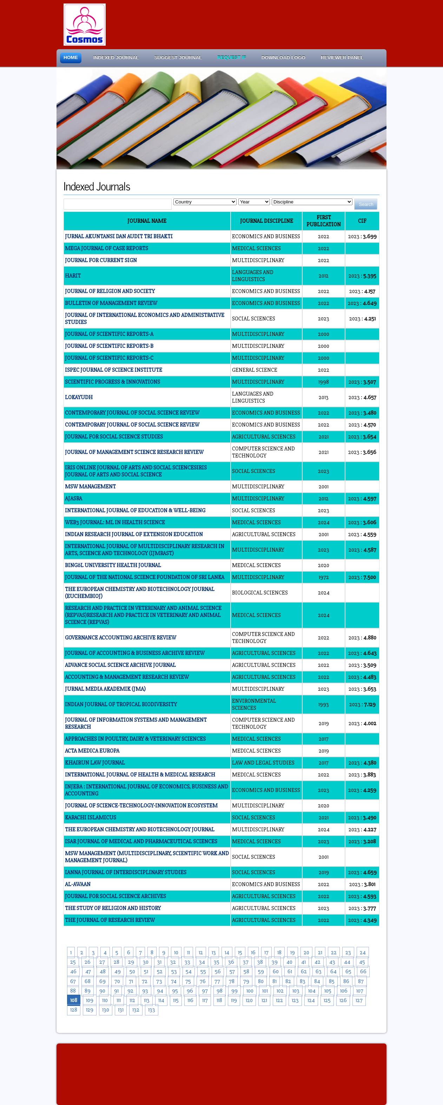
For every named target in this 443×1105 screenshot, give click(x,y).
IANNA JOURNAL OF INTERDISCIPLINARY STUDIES (125, 872)
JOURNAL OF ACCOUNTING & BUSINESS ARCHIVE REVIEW (135, 653)
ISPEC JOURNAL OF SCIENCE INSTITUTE (113, 369)
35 (216, 962)
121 (264, 1000)
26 (88, 962)
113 (147, 1000)
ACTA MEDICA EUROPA (92, 750)
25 (73, 962)
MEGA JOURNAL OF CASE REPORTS (106, 248)
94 (160, 990)
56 (218, 971)
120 (249, 1000)
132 (135, 1009)
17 (266, 952)
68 (88, 981)
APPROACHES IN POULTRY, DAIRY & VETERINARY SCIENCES (135, 738)
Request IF (231, 57)
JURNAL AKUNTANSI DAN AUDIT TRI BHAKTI (119, 236)
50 (132, 971)
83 (302, 981)
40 (289, 962)
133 (151, 1009)
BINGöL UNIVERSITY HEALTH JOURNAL (113, 565)
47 (88, 971)
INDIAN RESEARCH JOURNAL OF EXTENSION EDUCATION (134, 534)
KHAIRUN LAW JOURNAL (95, 762)
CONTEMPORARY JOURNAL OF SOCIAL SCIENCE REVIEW (132, 412)
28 (116, 962)
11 (188, 952)
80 (261, 981)
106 (344, 990)
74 (174, 981)
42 (317, 962)
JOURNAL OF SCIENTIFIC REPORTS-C (109, 358)
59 (261, 971)
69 (102, 981)
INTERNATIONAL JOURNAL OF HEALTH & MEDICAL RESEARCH (140, 774)
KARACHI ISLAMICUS (90, 817)
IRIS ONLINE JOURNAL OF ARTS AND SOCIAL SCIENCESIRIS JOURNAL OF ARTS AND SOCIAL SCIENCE (136, 471)
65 (348, 971)
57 (232, 971)
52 (160, 971)
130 (105, 1009)
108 (73, 1000)
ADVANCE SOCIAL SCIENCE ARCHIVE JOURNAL (120, 665)
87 (361, 981)
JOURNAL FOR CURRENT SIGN (101, 260)
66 (363, 971)
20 (306, 952)
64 (333, 971)
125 (327, 1000)
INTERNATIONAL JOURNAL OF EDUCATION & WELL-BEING (135, 510)
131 (121, 1009)
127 (359, 1000)
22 (334, 952)
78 (231, 981)
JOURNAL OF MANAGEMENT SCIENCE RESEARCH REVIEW (134, 452)
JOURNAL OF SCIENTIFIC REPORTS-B (109, 346)
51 (146, 971)
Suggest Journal (178, 57)
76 (203, 981)
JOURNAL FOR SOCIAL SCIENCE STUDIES (114, 436)
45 (362, 962)
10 (176, 952)
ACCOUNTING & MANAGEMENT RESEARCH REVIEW (127, 677)
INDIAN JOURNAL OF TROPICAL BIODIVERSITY (121, 704)
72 (144, 981)
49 (117, 971)
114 (161, 1000)
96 (190, 990)
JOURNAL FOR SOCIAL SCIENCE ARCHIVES (115, 896)
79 (246, 981)
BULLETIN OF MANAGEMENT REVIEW (111, 303)
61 (289, 971)
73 (159, 981)
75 (188, 981)
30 (145, 962)
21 (320, 952)
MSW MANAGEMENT (90, 486)
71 (131, 981)
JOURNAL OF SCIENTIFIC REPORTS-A (109, 334)
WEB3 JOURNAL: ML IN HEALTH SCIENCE (115, 522)
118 (219, 1000)
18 (279, 952)
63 (319, 971)
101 (265, 990)
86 (346, 981)
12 (201, 952)
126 (343, 1000)
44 (347, 962)
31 (159, 962)
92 (130, 990)
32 (173, 962)
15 (240, 952)
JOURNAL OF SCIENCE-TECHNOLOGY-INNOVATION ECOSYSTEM (141, 805)
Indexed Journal (116, 57)
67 (73, 981)
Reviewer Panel (342, 57)
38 (260, 962)
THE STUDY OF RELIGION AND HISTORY (113, 908)
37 (246, 962)
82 (288, 981)
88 (73, 990)
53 (174, 971)
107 (359, 990)
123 (295, 1000)
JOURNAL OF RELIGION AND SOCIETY (110, 291)
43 (332, 962)
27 (102, 962)
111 (119, 1000)
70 (117, 981)
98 (220, 990)
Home (71, 57)
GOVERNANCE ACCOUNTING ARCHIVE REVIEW (120, 637)
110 (105, 1000)
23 (348, 952)
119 (234, 1000)
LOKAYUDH (79, 397)
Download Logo (283, 57)
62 (304, 971)
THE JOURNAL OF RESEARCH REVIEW (110, 920)
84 (317, 981)
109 (89, 1000)
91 (116, 990)
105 (327, 990)
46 (73, 971)
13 (214, 952)
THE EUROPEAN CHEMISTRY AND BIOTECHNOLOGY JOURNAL (139, 829)
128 (73, 1009)
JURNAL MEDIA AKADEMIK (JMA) (105, 689)
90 (102, 990)
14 (227, 952)
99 (234, 990)
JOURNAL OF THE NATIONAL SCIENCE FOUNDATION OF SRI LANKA (144, 577)
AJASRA (73, 498)
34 (202, 962)
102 (280, 990)
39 (275, 962)
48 (103, 971)
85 (332, 981)
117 (205, 1000)
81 (274, 981)
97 (205, 990)
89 (88, 990)
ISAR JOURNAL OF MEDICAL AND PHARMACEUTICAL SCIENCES (141, 841)
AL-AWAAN (78, 884)
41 (303, 962)
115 (176, 1000)
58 (246, 971)
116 (190, 1000)
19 (292, 952)
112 (132, 1000)
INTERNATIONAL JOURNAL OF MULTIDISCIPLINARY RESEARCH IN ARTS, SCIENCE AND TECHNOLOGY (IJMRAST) (144, 550)
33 (187, 962)
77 (217, 981)
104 (312, 990)
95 (175, 990)
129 (89, 1009)
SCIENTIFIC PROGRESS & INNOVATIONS (112, 381)
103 (295, 990)
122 (279, 1000)
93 (145, 990)
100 (249, 990)
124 (311, 1000)
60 (276, 971)
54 (189, 971)
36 (231, 962)
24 (363, 952)
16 (253, 952)
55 (203, 971)
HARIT (73, 275)
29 (131, 962)
